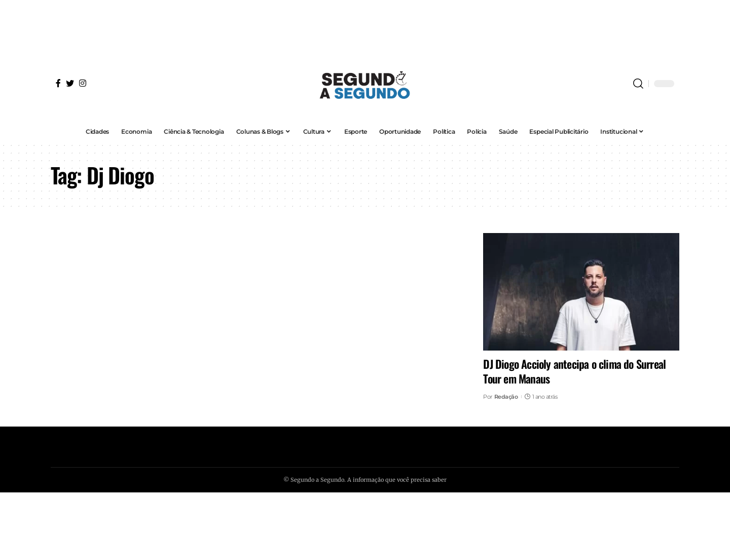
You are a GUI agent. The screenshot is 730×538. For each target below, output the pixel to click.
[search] (638, 83)
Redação (506, 396)
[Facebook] (58, 83)
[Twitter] (70, 83)
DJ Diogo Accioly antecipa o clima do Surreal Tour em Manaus (574, 371)
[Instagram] (83, 83)
